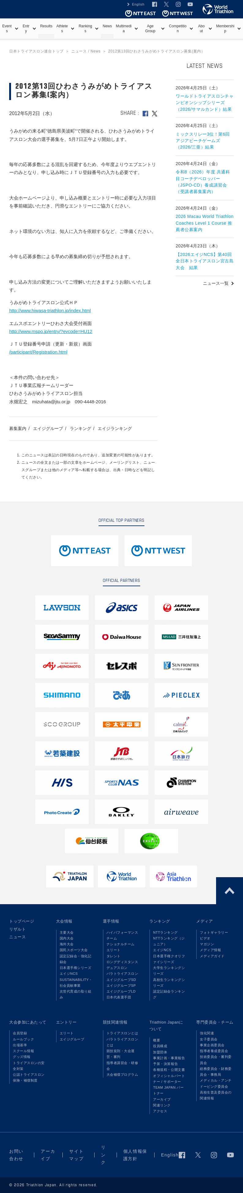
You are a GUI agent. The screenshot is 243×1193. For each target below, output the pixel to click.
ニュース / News (86, 51)
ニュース (17, 937)
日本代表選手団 (119, 997)
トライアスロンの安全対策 (29, 1066)
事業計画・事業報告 (169, 1058)
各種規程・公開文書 (169, 1069)
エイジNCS (69, 973)
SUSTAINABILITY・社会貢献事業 (76, 982)
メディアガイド (212, 956)
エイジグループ (48, 428)
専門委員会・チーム (215, 1022)
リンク (103, 1155)
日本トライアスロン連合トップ (36, 51)
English (138, 4)
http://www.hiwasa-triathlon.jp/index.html (50, 310)
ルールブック (23, 1039)
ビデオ (205, 938)
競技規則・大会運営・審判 (121, 1054)
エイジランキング (115, 428)
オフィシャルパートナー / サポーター (169, 1078)
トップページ (21, 921)
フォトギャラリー (214, 932)
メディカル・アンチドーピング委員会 (216, 1083)
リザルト (17, 929)
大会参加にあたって (28, 1022)
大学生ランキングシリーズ (169, 970)
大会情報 (64, 921)
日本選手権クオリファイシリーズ (169, 959)
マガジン (207, 944)
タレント (114, 956)
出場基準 (20, 1045)
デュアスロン (117, 968)
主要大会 (67, 932)
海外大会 (67, 944)
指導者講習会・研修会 (122, 1066)
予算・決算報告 (165, 1064)
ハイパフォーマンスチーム (122, 935)
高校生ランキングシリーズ (169, 982)
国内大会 (67, 938)
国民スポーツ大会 (74, 950)
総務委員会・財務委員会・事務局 (216, 1071)
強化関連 (207, 1033)
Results (46, 26)
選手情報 (111, 921)
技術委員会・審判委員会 (216, 1059)
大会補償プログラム (122, 1074)
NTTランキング (165, 932)
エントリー (66, 1022)
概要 (156, 1040)
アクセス (160, 1111)
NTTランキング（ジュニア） (169, 941)
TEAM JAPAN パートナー (168, 1090)
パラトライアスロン (122, 973)
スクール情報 (23, 1051)
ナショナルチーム (121, 944)
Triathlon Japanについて (166, 1026)
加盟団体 (160, 1052)
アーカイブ (162, 1099)
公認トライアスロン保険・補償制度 (29, 1077)
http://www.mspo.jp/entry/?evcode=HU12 (50, 331)
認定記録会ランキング (169, 994)
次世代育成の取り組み (76, 994)
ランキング (80, 428)
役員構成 (160, 1046)
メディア (204, 921)
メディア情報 (210, 950)
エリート (114, 950)
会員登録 (20, 1033)
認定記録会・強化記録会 (76, 959)
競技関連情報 (115, 1022)
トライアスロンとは (122, 1033)
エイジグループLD (121, 991)
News (107, 26)
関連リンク (162, 1105)
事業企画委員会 (212, 1045)
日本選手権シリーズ (76, 968)
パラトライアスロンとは (122, 1042)
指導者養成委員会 (214, 1051)
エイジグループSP (121, 985)
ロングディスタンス (122, 962)
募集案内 (17, 428)
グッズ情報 (22, 1057)
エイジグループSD (121, 980)
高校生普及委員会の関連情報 (216, 1095)
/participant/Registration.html (38, 351)
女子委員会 (209, 1039)
